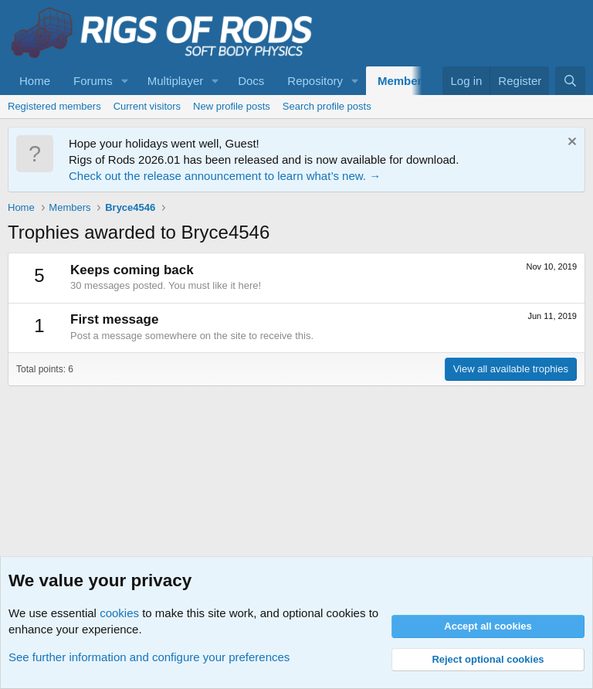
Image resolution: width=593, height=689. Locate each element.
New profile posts (231, 106)
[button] (125, 80)
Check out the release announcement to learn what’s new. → (225, 175)
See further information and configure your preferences (149, 657)
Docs (251, 80)
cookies (119, 612)
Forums (93, 80)
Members (403, 80)
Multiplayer (175, 80)
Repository (315, 80)
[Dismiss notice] (570, 143)
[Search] (570, 80)
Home (34, 80)
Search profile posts (327, 106)
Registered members (54, 106)
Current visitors (147, 106)
